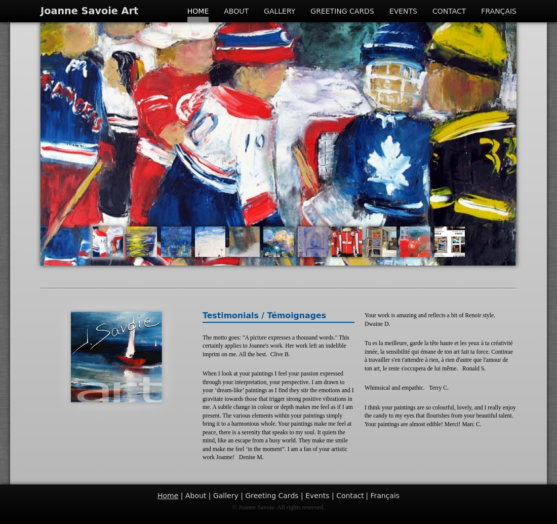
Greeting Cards (342, 11)
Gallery (279, 11)
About (236, 11)
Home (198, 11)
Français (498, 11)
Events (403, 11)
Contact (449, 11)
